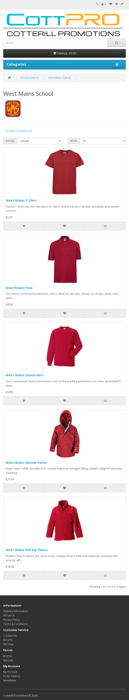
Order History (11, 676)
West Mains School (59, 78)
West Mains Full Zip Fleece (27, 550)
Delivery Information (15, 611)
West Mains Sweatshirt (25, 375)
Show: (73, 141)
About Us (9, 615)
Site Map (8, 644)
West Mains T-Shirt (21, 200)
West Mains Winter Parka (26, 462)
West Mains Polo (19, 288)
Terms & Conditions (15, 624)
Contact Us (10, 635)
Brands (7, 656)
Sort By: (10, 141)
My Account (10, 672)
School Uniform (29, 78)
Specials (8, 660)
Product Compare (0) (19, 131)
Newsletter (9, 680)
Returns (7, 640)
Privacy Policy (11, 620)
